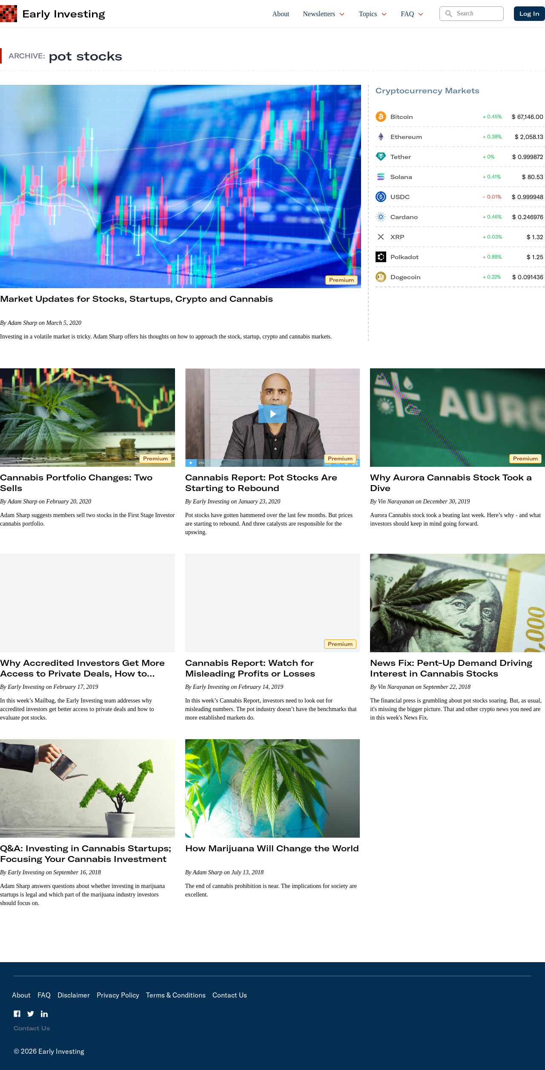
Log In (529, 13)
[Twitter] (30, 1013)
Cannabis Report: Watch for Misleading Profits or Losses (250, 668)
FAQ (413, 13)
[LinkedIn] (44, 1013)
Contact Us (229, 995)
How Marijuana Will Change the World (272, 848)
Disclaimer (73, 995)
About (281, 13)
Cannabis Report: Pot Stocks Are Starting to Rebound (261, 482)
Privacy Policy (118, 995)
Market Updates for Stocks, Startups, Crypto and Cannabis (136, 298)
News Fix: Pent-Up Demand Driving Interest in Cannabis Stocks (451, 668)
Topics (373, 13)
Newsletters (324, 13)
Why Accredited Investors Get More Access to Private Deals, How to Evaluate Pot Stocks (82, 673)
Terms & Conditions (176, 995)
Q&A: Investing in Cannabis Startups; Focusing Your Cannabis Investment (85, 853)
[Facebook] (17, 1013)
